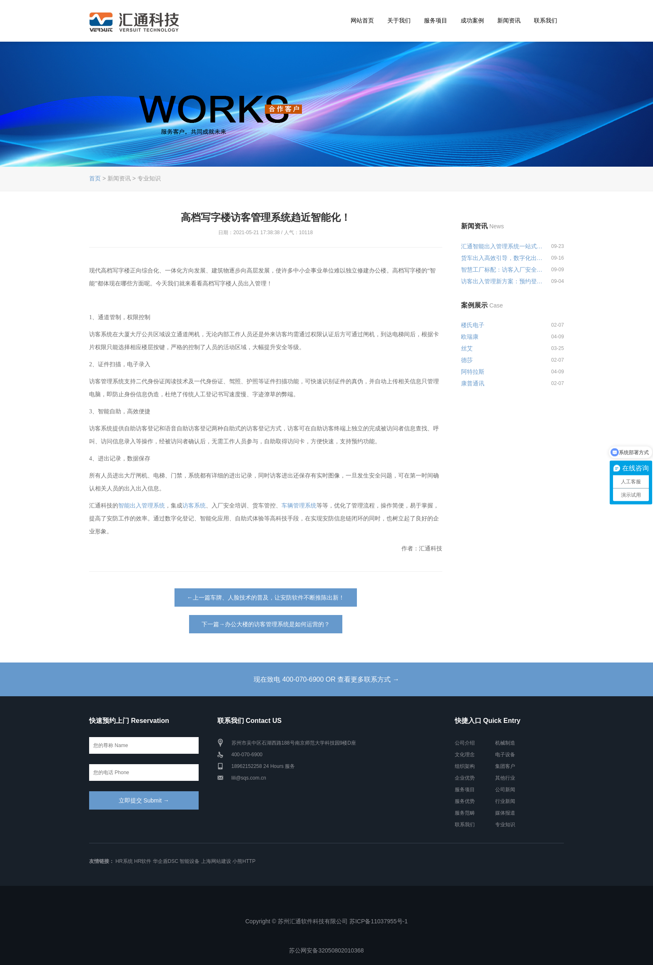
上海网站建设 (216, 861)
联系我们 (545, 20)
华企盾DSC (165, 861)
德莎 (467, 360)
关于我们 (399, 20)
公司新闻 (505, 789)
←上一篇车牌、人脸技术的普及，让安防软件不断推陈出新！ (265, 597)
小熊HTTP (243, 861)
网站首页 (362, 20)
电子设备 (505, 755)
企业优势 (465, 778)
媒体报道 (505, 813)
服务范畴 (465, 813)
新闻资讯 (509, 20)
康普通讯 (472, 383)
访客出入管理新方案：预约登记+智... (502, 281)
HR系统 (123, 861)
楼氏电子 (472, 325)
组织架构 (465, 766)
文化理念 (465, 755)
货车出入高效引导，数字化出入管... (502, 258)
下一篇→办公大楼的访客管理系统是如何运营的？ (266, 624)
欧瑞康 (470, 336)
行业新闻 (505, 801)
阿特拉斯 (472, 371)
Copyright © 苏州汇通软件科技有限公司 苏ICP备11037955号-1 (326, 921)
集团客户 (505, 766)
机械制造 (505, 743)
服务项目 (435, 20)
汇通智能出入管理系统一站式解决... (502, 246)
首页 (95, 178)
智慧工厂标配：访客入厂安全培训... (502, 269)
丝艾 (467, 348)
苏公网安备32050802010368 (326, 950)
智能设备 (189, 861)
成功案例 (472, 20)
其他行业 (505, 778)
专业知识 (505, 825)
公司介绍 (465, 743)
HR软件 (142, 861)
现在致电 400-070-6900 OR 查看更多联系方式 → (326, 679)
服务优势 (465, 801)
